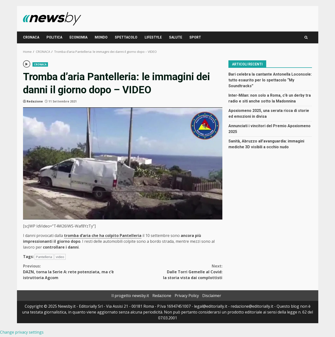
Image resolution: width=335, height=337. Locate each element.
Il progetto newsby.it (130, 295)
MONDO (101, 37)
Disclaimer (211, 295)
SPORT (195, 37)
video (60, 257)
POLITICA (54, 37)
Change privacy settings (22, 332)
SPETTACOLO (126, 37)
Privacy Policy (187, 295)
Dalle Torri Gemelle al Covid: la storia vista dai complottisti (172, 271)
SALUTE (175, 37)
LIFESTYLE (153, 37)
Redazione (35, 101)
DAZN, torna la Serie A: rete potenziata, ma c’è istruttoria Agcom (73, 271)
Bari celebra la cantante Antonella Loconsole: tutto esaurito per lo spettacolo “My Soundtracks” (270, 80)
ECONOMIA (78, 37)
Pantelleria (44, 257)
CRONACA (31, 37)
